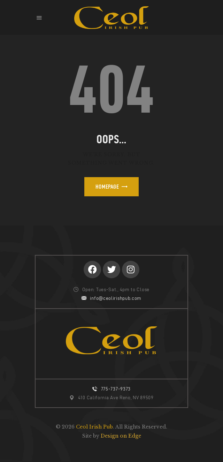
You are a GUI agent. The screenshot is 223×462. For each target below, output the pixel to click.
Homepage (107, 187)
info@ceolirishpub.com (115, 298)
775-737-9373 (116, 389)
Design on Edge (121, 436)
